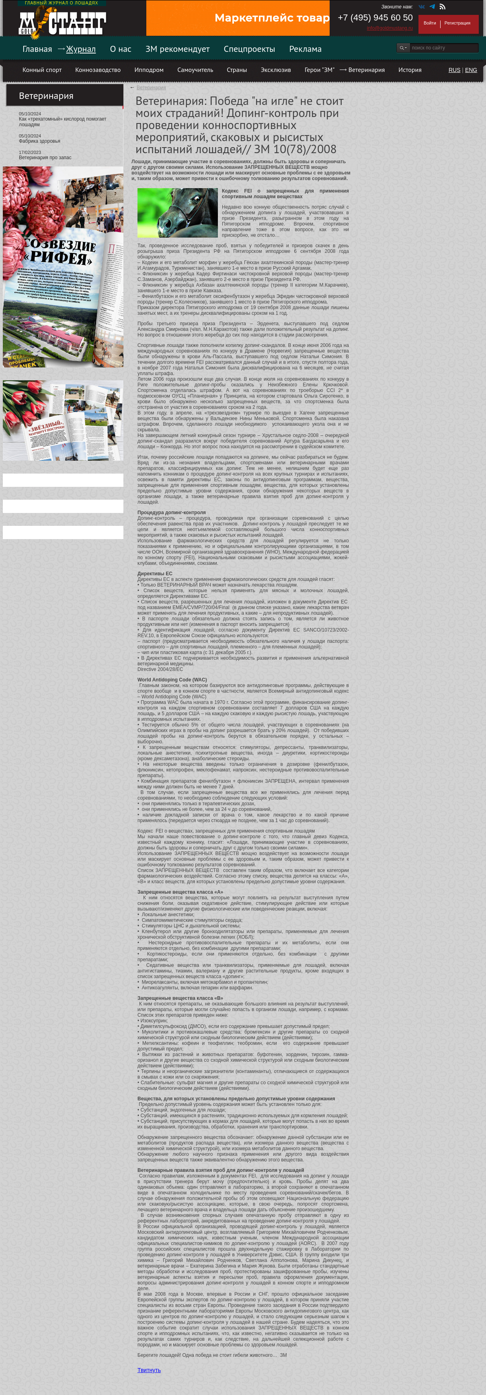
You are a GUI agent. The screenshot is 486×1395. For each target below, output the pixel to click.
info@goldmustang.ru (390, 28)
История (410, 70)
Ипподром (149, 70)
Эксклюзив (276, 70)
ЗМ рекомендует (178, 48)
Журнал (81, 48)
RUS (455, 70)
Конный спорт (42, 70)
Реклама (305, 48)
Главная (37, 48)
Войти (430, 23)
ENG (471, 70)
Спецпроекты (249, 48)
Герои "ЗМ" (320, 70)
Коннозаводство (98, 70)
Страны (237, 70)
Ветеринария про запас (45, 157)
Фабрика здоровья (39, 141)
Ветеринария (367, 70)
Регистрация (457, 23)
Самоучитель (195, 70)
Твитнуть (149, 1370)
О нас (120, 48)
